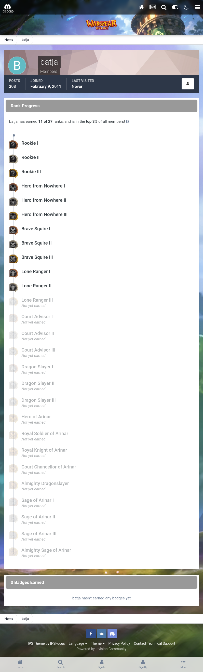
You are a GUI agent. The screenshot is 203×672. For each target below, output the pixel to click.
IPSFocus (57, 643)
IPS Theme (36, 643)
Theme (98, 643)
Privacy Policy (119, 643)
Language (78, 643)
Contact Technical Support (154, 643)
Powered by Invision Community (101, 649)
